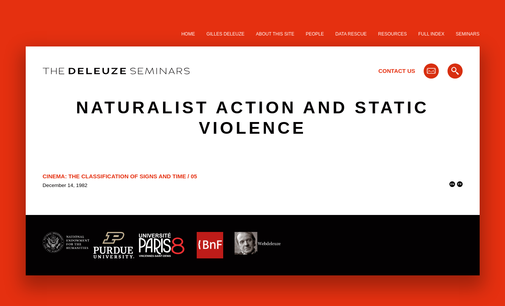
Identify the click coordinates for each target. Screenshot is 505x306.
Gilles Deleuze (226, 34)
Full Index (431, 34)
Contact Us (396, 71)
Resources (392, 34)
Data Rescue (351, 34)
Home (188, 34)
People (315, 34)
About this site (275, 34)
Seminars (468, 34)
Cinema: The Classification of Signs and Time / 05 (120, 176)
